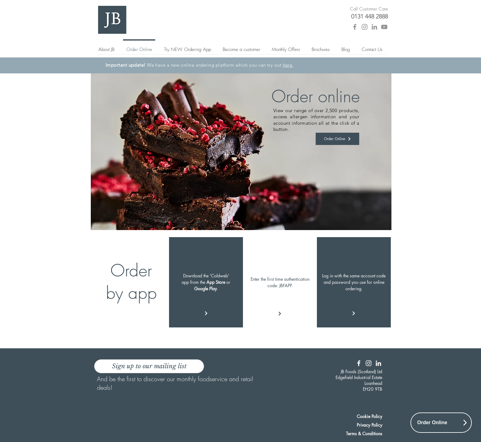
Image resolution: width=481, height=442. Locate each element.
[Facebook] (355, 27)
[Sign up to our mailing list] (149, 366)
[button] (321, 46)
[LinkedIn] (374, 27)
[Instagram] (364, 27)
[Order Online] (337, 139)
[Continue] (280, 313)
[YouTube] (384, 27)
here (288, 65)
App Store (215, 282)
